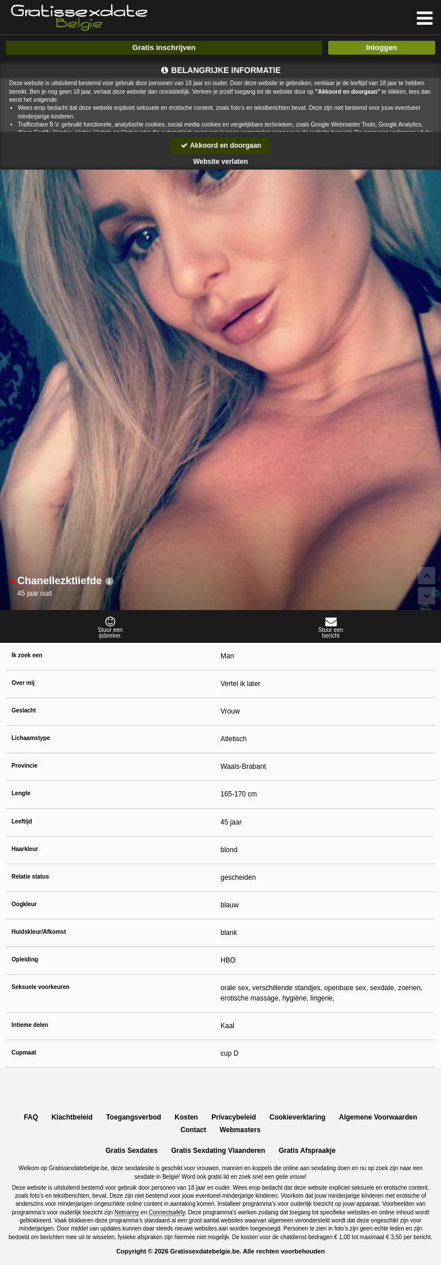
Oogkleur (24, 904)
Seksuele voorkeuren (41, 987)
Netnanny (127, 1212)
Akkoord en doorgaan (220, 145)
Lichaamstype (31, 738)
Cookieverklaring (297, 1117)
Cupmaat (24, 1052)
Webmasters (239, 1130)
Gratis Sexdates (131, 1151)
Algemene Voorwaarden (378, 1117)
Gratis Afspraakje (307, 1151)
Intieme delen (30, 1025)
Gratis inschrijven (164, 47)
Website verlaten (220, 162)
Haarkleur (25, 849)
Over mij (23, 683)
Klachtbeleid (71, 1117)
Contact (193, 1130)
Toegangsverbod (133, 1117)
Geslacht (24, 710)
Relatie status (30, 876)
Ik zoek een (27, 655)
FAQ (31, 1117)
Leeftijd (22, 821)
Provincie (24, 765)
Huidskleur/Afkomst (39, 932)
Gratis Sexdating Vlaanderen (218, 1151)
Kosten (186, 1117)
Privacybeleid (233, 1117)
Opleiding (25, 959)
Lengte (21, 793)
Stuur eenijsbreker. (110, 627)
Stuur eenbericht (330, 627)
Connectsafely (167, 1212)
